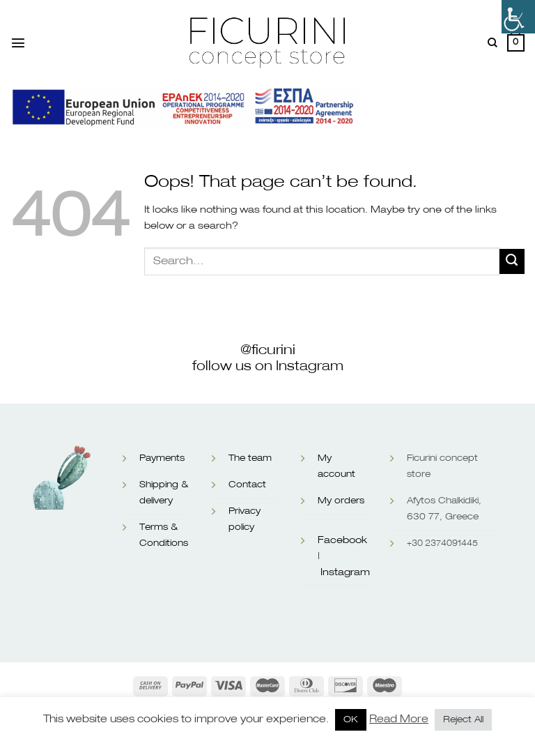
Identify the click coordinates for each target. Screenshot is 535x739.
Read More (398, 719)
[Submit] (512, 261)
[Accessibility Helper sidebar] (518, 16)
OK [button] (350, 719)
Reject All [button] (463, 719)
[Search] (492, 43)
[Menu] (18, 42)
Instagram (345, 572)
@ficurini (267, 350)
